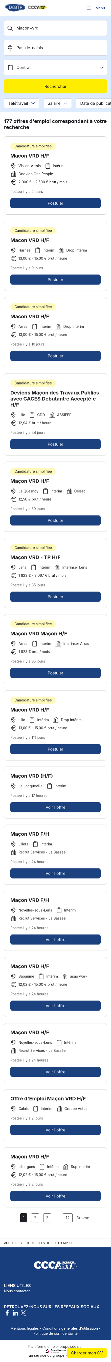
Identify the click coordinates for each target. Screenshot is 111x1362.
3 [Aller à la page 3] (47, 1217)
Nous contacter (17, 1291)
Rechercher (55, 86)
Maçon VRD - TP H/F (35, 559)
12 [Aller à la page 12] (67, 1217)
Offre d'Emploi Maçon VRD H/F (48, 1100)
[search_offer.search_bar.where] (55, 48)
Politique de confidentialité (55, 1333)
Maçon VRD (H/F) (31, 777)
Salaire (58, 103)
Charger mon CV (87, 1352)
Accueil (10, 1243)
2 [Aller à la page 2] (35, 1217)
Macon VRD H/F (29, 156)
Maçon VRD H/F (29, 482)
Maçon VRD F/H (29, 835)
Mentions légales (24, 1328)
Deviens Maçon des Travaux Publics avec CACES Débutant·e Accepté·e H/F (54, 400)
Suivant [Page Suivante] (84, 1217)
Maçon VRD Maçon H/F (38, 635)
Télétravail (21, 103)
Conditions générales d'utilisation (70, 1328)
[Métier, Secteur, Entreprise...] (55, 28)
